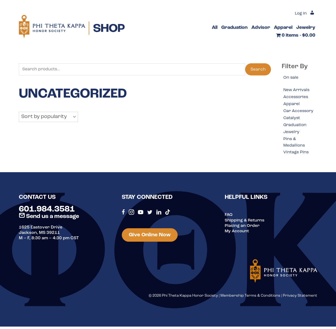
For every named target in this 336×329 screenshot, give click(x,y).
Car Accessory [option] (299, 112)
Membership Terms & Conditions (250, 298)
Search (258, 69)
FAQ (229, 217)
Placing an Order (242, 228)
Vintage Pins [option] (296, 154)
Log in (300, 13)
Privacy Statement (300, 298)
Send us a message (49, 219)
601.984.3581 (47, 211)
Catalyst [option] (292, 119)
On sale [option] (291, 77)
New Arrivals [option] (297, 90)
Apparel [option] (291, 104)
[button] (48, 117)
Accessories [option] (296, 97)
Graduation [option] (295, 126)
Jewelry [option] (291, 133)
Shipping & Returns (245, 222)
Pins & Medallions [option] (294, 144)
